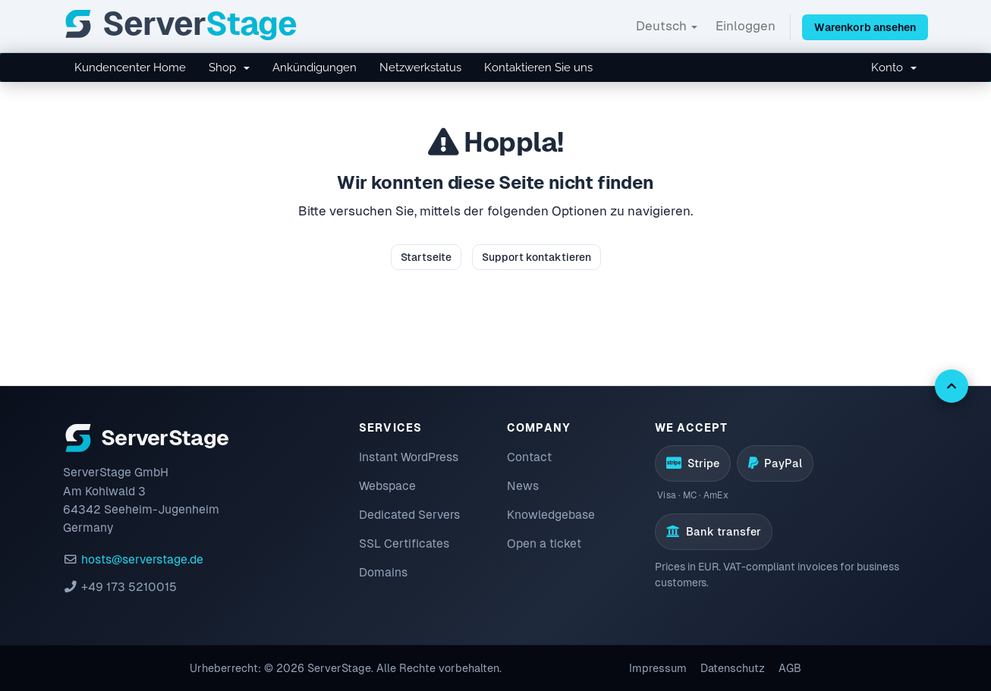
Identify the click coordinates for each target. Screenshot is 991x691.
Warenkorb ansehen (865, 27)
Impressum (658, 668)
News (523, 485)
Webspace (387, 485)
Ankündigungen (314, 67)
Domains (383, 572)
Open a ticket (544, 543)
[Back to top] (951, 386)
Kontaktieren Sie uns (538, 67)
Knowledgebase (551, 514)
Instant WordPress (408, 457)
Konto (894, 67)
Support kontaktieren (536, 257)
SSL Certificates (404, 543)
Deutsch (666, 25)
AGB (790, 668)
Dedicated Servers (409, 514)
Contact (529, 457)
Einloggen (745, 25)
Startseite (426, 257)
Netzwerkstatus (420, 67)
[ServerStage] (180, 24)
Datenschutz (732, 668)
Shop (229, 67)
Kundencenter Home (130, 67)
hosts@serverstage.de (142, 559)
